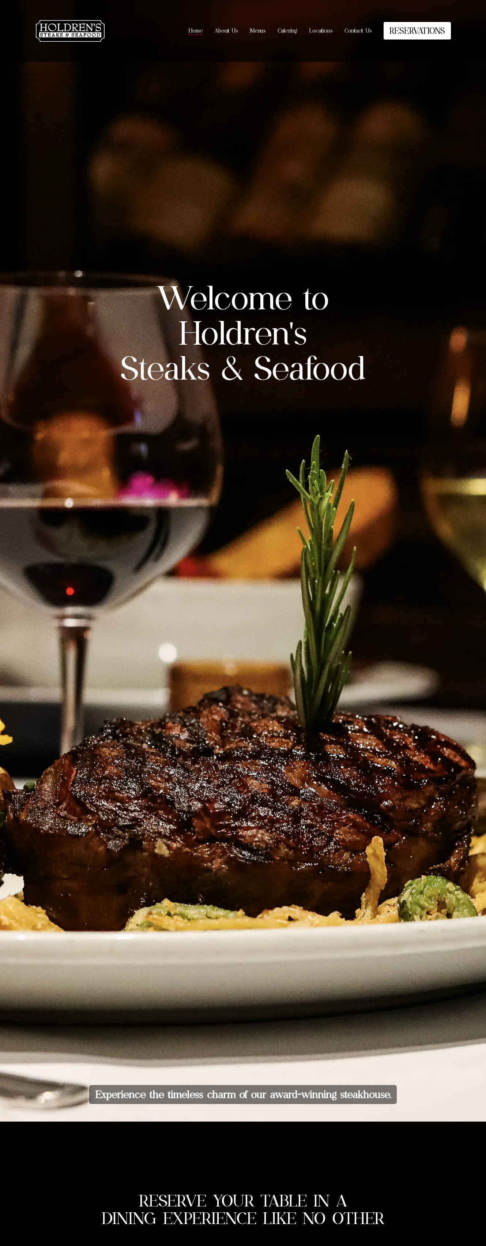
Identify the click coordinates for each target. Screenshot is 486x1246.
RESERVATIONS (417, 30)
